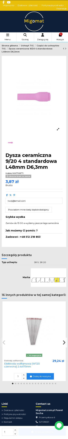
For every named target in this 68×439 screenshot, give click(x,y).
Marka (26, 277)
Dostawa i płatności (28, 5)
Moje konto (9, 5)
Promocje (61, 8)
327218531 (44, 422)
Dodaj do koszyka (40, 376)
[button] (12, 383)
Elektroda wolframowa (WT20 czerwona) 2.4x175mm (22, 365)
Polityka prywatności (52, 5)
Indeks (9, 173)
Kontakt (8, 422)
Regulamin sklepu (13, 418)
